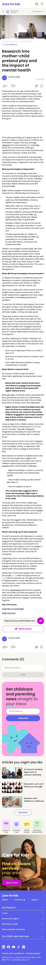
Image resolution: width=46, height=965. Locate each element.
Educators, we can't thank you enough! (34, 785)
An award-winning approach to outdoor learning (33, 772)
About (5, 900)
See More (23, 812)
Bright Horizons (8, 613)
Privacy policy (33, 953)
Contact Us (20, 900)
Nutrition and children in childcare (34, 799)
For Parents (9, 907)
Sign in (35, 900)
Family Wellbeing (10, 45)
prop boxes (15, 590)
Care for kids (14, 77)
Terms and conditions (13, 953)
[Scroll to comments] (13, 86)
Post (23, 674)
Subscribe (23, 718)
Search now (12, 882)
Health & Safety (27, 42)
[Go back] (3, 11)
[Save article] (5, 770)
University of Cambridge (13, 609)
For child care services (15, 936)
